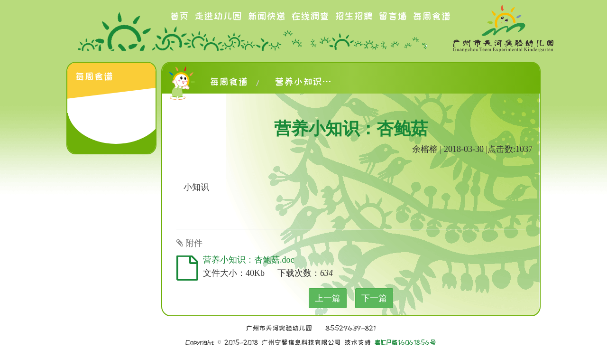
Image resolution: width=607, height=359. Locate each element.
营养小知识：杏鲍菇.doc (248, 260)
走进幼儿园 (218, 16)
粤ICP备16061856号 (405, 342)
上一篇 (327, 298)
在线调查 (310, 16)
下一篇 (374, 298)
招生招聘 (354, 16)
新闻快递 (266, 16)
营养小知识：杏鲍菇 (303, 81)
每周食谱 (432, 16)
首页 (179, 16)
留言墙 (392, 16)
